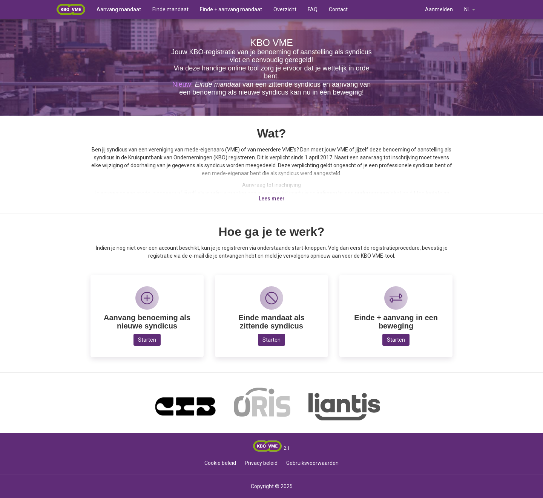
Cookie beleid (220, 463)
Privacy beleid (261, 463)
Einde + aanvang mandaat (231, 9)
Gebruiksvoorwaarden (312, 463)
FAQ (313, 9)
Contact (338, 9)
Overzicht (284, 9)
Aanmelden (439, 9)
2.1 (287, 448)
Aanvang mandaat (119, 9)
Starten (147, 340)
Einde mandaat (170, 9)
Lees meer (272, 199)
